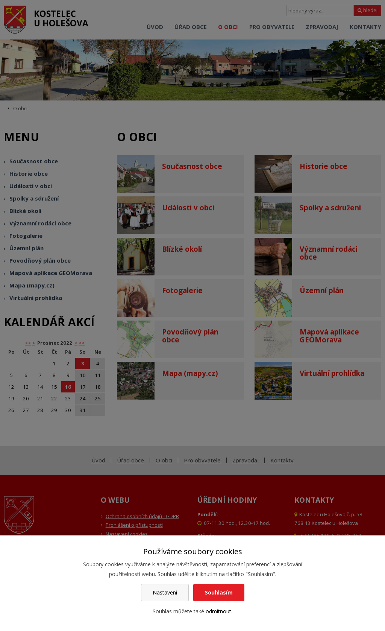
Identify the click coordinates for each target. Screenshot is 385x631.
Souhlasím (219, 592)
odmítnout (218, 611)
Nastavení (165, 592)
